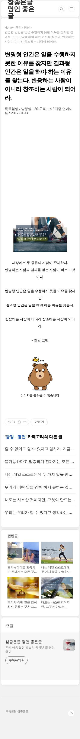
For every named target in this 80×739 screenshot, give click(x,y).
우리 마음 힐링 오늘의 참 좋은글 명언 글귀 (30, 649)
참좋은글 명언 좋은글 (23, 642)
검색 (61, 9)
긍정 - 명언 (16, 437)
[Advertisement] (40, 166)
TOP (71, 713)
